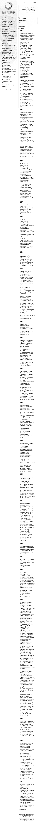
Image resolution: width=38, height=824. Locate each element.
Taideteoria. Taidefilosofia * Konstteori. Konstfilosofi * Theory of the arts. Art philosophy (9, 58)
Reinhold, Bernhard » (29, 8)
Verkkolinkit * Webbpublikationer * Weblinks (7, 81)
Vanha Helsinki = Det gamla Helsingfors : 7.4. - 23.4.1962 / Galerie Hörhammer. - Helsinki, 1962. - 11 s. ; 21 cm (26, 468)
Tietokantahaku (22, 809)
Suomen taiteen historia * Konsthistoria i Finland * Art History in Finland (9, 23)
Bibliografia (21, 26)
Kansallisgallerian (25, 815)
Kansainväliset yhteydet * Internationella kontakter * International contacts (9, 47)
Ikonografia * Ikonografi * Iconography (9, 32)
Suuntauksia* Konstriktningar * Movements (6, 28)
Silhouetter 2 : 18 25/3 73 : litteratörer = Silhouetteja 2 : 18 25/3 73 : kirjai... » (27, 11)
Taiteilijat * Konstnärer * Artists (8, 18)
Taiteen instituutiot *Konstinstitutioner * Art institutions (8, 42)
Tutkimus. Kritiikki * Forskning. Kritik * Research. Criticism (7, 52)
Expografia (21, 28)
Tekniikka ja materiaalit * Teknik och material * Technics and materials (9, 37)
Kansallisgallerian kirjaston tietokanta (9, 85)
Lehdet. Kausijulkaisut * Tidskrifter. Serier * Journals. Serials (8, 76)
